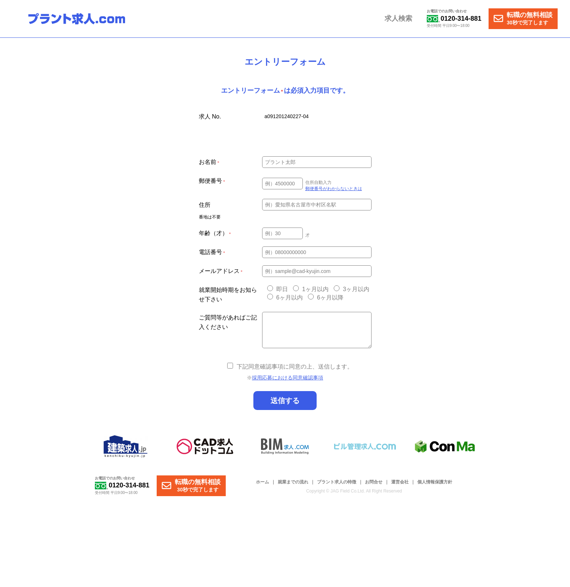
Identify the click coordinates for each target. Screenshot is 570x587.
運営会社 (400, 482)
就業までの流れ (293, 482)
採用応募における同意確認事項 (287, 378)
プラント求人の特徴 (336, 482)
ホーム (262, 482)
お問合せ (373, 482)
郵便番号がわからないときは (333, 188)
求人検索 (399, 19)
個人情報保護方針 (434, 482)
